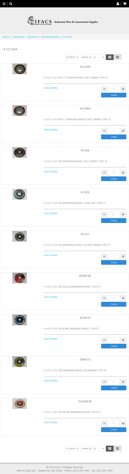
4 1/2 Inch (67, 36)
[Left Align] (110, 57)
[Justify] (117, 57)
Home (6, 36)
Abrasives (32, 36)
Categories (18, 36)
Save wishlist (51, 87)
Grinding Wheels (50, 36)
